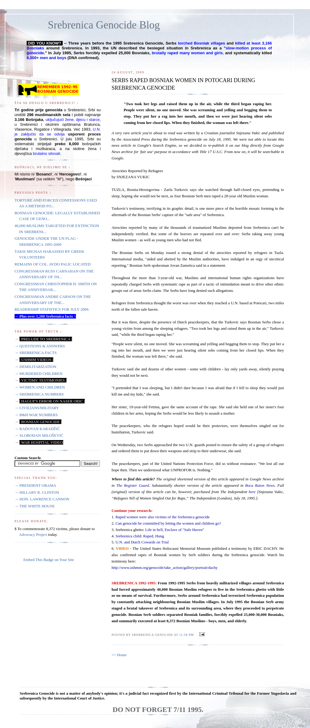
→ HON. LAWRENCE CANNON (42, 499)
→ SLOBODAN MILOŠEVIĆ (39, 435)
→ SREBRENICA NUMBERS (39, 394)
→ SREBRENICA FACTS (36, 352)
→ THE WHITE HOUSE (35, 506)
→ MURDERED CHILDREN (38, 373)
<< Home (119, 655)
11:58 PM (186, 634)
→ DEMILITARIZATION (35, 366)
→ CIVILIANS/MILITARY (37, 408)
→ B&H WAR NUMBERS (36, 414)
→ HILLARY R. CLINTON (37, 492)
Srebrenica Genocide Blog (104, 25)
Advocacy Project (33, 534)
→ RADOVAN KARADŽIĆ (37, 428)
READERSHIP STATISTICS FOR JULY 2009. (52, 309)
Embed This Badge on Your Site (48, 559)
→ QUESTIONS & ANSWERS (40, 346)
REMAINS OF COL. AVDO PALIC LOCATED (53, 264)
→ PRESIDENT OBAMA (35, 485)
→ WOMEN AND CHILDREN (40, 387)
